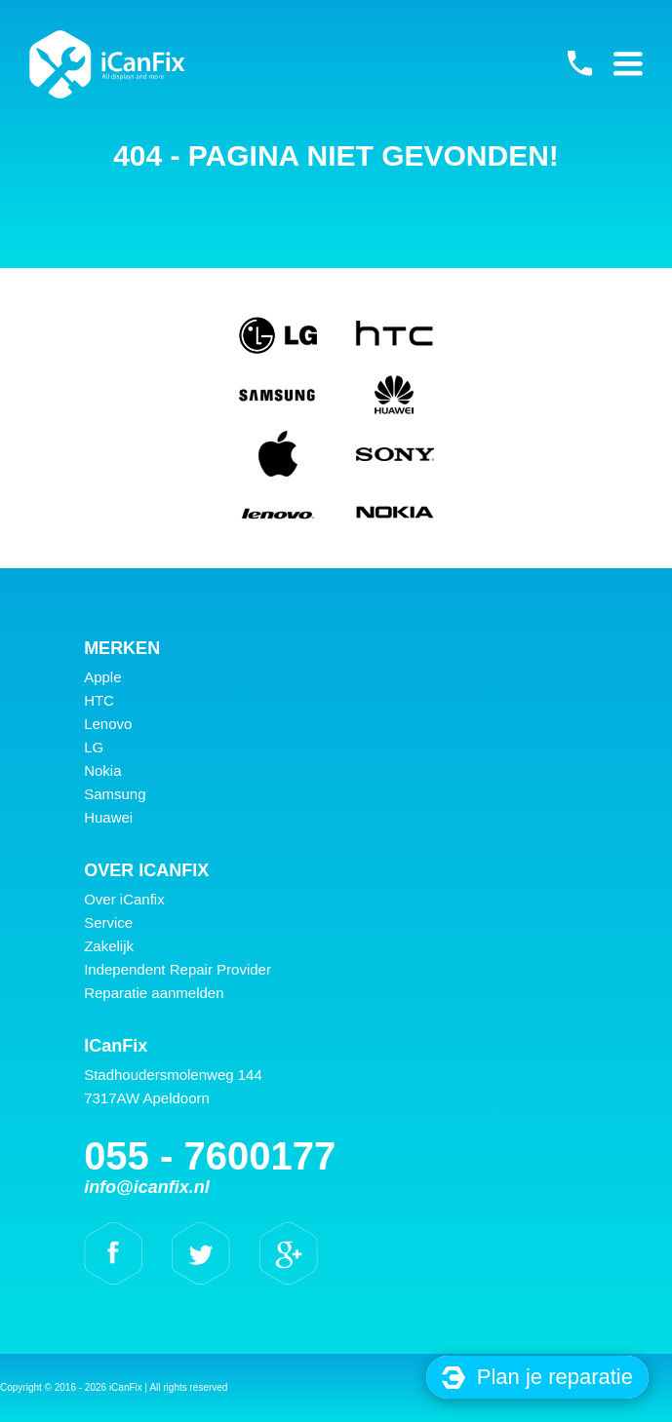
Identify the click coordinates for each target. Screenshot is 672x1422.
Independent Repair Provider (177, 969)
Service (108, 922)
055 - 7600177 (579, 63)
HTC (99, 700)
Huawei (108, 817)
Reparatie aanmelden (153, 992)
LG (93, 747)
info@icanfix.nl (147, 1187)
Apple (102, 677)
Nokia (102, 770)
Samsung (114, 794)
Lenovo (108, 723)
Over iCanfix (124, 899)
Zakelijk (109, 946)
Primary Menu (628, 63)
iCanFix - (107, 64)
